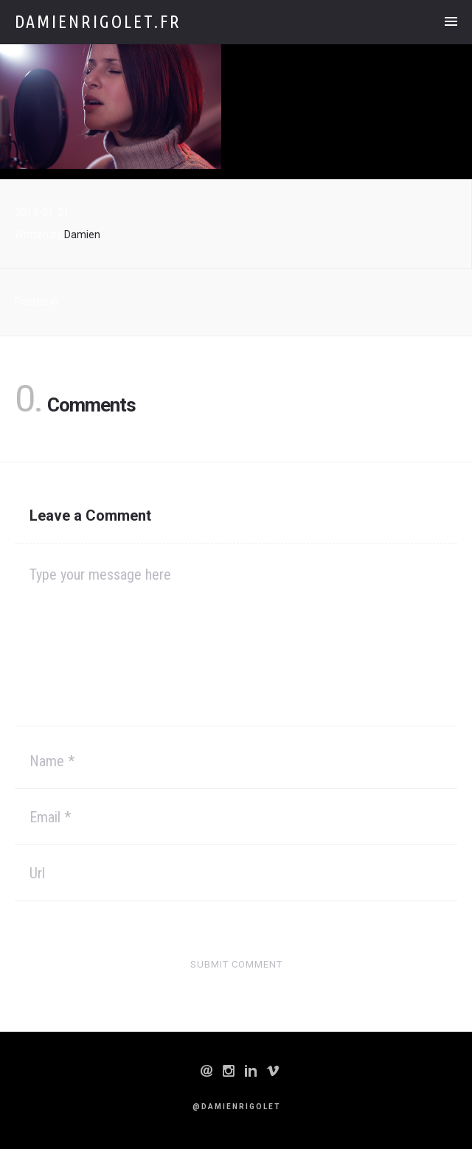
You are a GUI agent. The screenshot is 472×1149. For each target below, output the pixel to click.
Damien (82, 234)
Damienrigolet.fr (98, 22)
